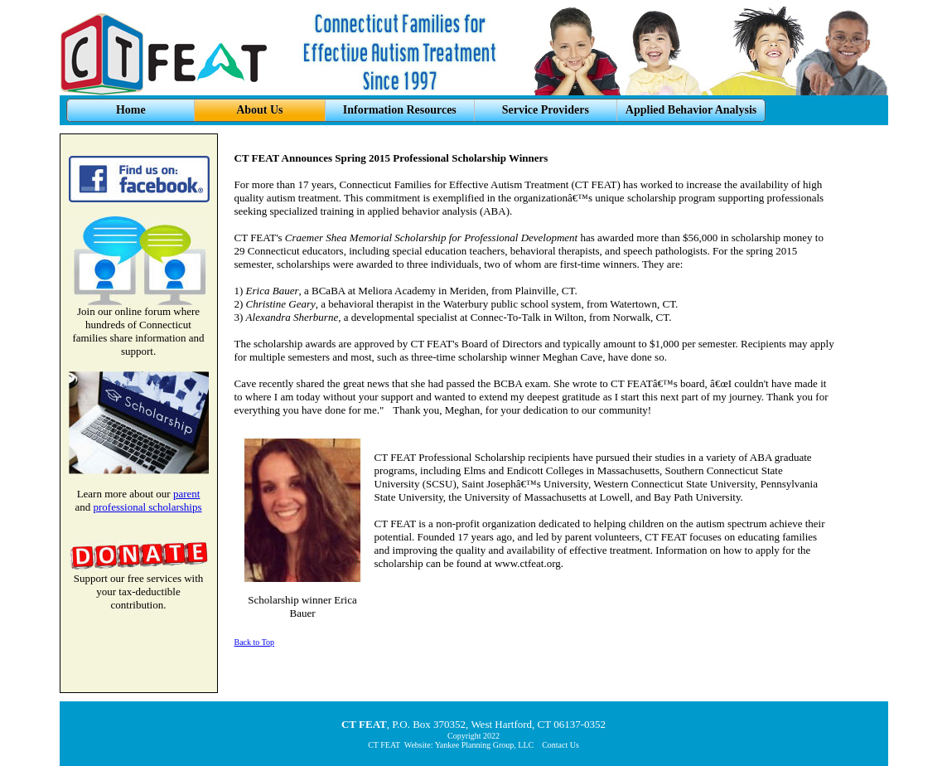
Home (131, 110)
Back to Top (254, 642)
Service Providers (545, 110)
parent (186, 493)
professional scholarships (147, 507)
